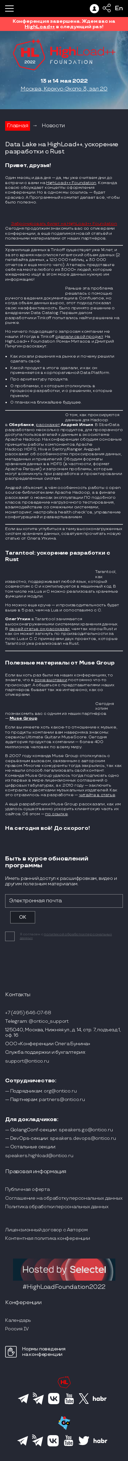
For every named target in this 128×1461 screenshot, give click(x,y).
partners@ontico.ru (62, 1099)
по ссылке (56, 814)
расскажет (48, 424)
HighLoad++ (40, 27)
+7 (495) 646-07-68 (28, 1012)
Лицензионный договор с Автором (46, 1229)
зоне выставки (50, 680)
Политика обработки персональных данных (56, 1206)
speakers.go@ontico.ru (86, 1129)
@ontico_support (49, 1021)
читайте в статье (97, 795)
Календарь (18, 1320)
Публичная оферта (27, 1189)
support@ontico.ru (27, 1061)
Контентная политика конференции (47, 1238)
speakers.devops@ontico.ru (83, 1138)
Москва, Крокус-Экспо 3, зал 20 (64, 89)
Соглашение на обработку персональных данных (63, 1198)
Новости (53, 125)
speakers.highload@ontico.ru (39, 1155)
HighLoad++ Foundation (71, 182)
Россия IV (17, 1328)
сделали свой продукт (79, 336)
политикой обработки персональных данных (66, 936)
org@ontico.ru (60, 1091)
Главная (17, 125)
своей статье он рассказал (39, 628)
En (119, 8)
